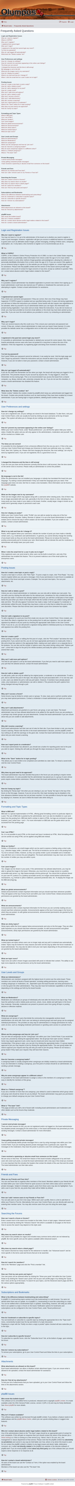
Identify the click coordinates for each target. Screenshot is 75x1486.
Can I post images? (7, 121)
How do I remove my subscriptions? (12, 200)
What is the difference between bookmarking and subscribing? (21, 194)
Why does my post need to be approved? (14, 106)
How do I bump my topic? (9, 108)
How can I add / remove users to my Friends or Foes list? (19, 172)
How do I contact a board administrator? (14, 222)
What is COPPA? (6, 40)
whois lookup (5, 1437)
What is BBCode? (7, 115)
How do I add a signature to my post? (13, 88)
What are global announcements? (12, 123)
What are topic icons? (8, 131)
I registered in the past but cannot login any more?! (17, 48)
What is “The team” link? (9, 152)
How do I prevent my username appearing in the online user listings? (23, 63)
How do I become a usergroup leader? (13, 146)
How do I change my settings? (11, 61)
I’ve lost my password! (8, 50)
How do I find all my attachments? (12, 209)
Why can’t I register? (8, 42)
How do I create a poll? (8, 90)
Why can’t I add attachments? (10, 98)
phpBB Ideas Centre (24, 1419)
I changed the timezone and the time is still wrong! (17, 67)
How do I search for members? (11, 185)
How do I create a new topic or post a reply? (15, 84)
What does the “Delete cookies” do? (12, 54)
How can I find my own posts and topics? (14, 187)
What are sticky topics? (8, 127)
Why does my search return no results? (14, 181)
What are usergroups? (8, 142)
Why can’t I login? (7, 46)
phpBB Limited (60, 1401)
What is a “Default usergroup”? (11, 150)
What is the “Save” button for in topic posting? (16, 104)
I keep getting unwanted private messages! (15, 161)
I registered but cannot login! (10, 44)
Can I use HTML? (7, 117)
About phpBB (9, 1405)
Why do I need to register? (9, 38)
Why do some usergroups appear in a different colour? (18, 148)
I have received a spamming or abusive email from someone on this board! (25, 163)
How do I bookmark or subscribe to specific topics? (17, 196)
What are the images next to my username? (15, 71)
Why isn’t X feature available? (10, 218)
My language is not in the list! (10, 69)
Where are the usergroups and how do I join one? (17, 144)
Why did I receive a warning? (10, 100)
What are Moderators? (8, 140)
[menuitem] (4, 22)
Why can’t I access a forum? (10, 96)
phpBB (6, 485)
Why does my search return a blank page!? (15, 183)
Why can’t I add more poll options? (12, 92)
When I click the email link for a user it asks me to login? (19, 77)
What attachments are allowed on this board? (16, 207)
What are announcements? (10, 125)
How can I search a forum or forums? (13, 179)
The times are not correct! (9, 65)
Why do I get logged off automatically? (13, 52)
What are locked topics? (9, 129)
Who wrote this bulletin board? (11, 216)
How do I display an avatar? (10, 73)
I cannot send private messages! (11, 159)
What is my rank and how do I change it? (14, 75)
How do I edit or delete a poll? (11, 94)
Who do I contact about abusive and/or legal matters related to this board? (25, 220)
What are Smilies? (7, 119)
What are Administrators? (9, 138)
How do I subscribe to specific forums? (13, 198)
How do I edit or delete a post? (11, 86)
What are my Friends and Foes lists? (13, 170)
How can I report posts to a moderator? (14, 102)
